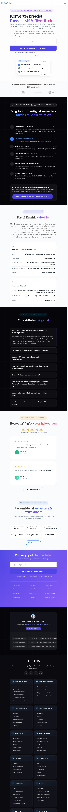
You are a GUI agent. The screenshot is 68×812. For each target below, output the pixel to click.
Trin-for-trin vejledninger (43, 794)
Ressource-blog (17, 800)
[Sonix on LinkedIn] (36, 673)
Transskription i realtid (19, 700)
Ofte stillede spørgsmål (43, 791)
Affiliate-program (17, 772)
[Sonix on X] (31, 673)
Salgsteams (16, 725)
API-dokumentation (18, 766)
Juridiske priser (17, 750)
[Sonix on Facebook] (26, 673)
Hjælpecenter (29, 624)
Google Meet (40, 769)
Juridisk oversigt (17, 738)
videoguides (46, 624)
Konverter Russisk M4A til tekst (33, 48)
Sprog (14, 788)
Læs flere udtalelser (33, 489)
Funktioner (16, 686)
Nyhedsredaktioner (18, 719)
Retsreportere (16, 744)
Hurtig (52, 666)
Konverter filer (16, 794)
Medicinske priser (41, 750)
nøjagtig (30, 668)
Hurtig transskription (18, 694)
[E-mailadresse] (33, 41)
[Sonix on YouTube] (41, 673)
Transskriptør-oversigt (19, 803)
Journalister (40, 713)
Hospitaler (39, 747)
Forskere (39, 716)
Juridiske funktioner (18, 741)
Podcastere (40, 719)
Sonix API (15, 763)
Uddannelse (16, 716)
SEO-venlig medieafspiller (43, 690)
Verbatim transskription (19, 697)
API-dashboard (17, 769)
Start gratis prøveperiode (33, 571)
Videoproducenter (42, 722)
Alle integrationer (41, 775)
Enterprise (15, 713)
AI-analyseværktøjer (42, 686)
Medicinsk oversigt (42, 738)
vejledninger (37, 624)
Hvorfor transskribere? (43, 797)
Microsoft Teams (41, 766)
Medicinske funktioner (42, 741)
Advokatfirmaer (17, 747)
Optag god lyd (40, 800)
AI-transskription (44, 666)
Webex (39, 772)
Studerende (40, 725)
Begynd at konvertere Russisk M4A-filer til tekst (32, 196)
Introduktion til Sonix (18, 797)
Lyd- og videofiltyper (18, 791)
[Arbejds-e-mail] (33, 564)
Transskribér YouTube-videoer (45, 696)
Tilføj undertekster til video (44, 693)
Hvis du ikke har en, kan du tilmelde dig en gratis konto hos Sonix (34, 129)
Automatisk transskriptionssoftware (19, 690)
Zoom (38, 763)
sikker (37, 668)
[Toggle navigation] (65, 3)
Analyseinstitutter (17, 722)
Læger (38, 744)
